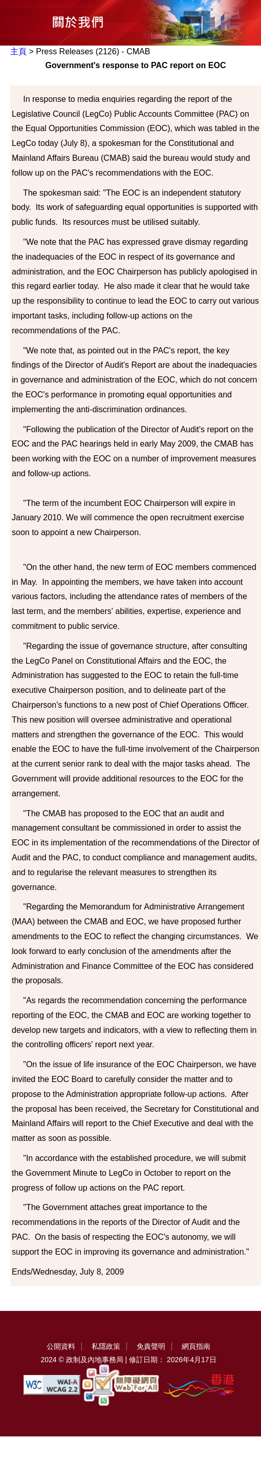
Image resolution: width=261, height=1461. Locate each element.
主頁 (18, 51)
